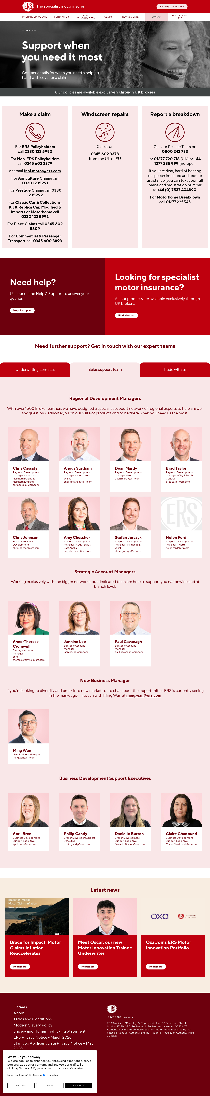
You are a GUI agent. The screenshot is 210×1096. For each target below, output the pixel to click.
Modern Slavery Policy (32, 1025)
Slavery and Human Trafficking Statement (49, 1031)
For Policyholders (85, 17)
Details (21, 1085)
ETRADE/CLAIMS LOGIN (172, 6)
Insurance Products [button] (34, 16)
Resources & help (179, 17)
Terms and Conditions (32, 1019)
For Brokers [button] (61, 16)
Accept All (79, 1085)
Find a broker (126, 315)
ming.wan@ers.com (143, 695)
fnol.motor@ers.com (42, 171)
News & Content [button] (131, 16)
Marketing (52, 1075)
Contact (156, 16)
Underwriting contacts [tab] (35, 369)
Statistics (37, 1075)
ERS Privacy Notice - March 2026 (42, 1037)
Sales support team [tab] (105, 369)
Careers (20, 1007)
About (19, 1013)
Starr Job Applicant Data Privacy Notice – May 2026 (53, 1046)
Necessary (17, 1075)
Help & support (22, 310)
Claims (108, 16)
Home (25, 30)
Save (50, 1085)
